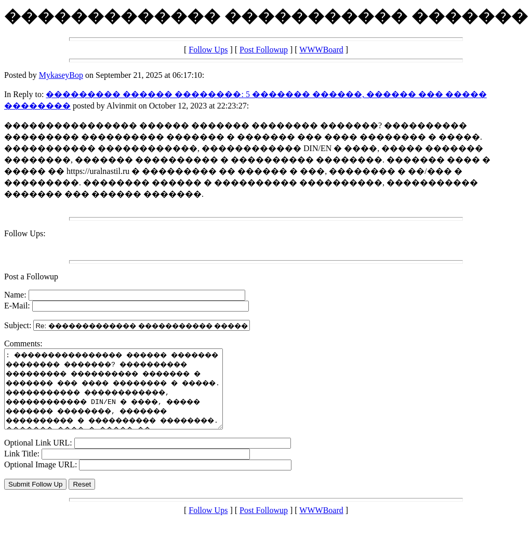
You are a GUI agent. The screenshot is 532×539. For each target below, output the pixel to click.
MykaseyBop (61, 75)
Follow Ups (208, 49)
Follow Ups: (25, 233)
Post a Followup (31, 276)
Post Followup (264, 49)
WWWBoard (321, 49)
